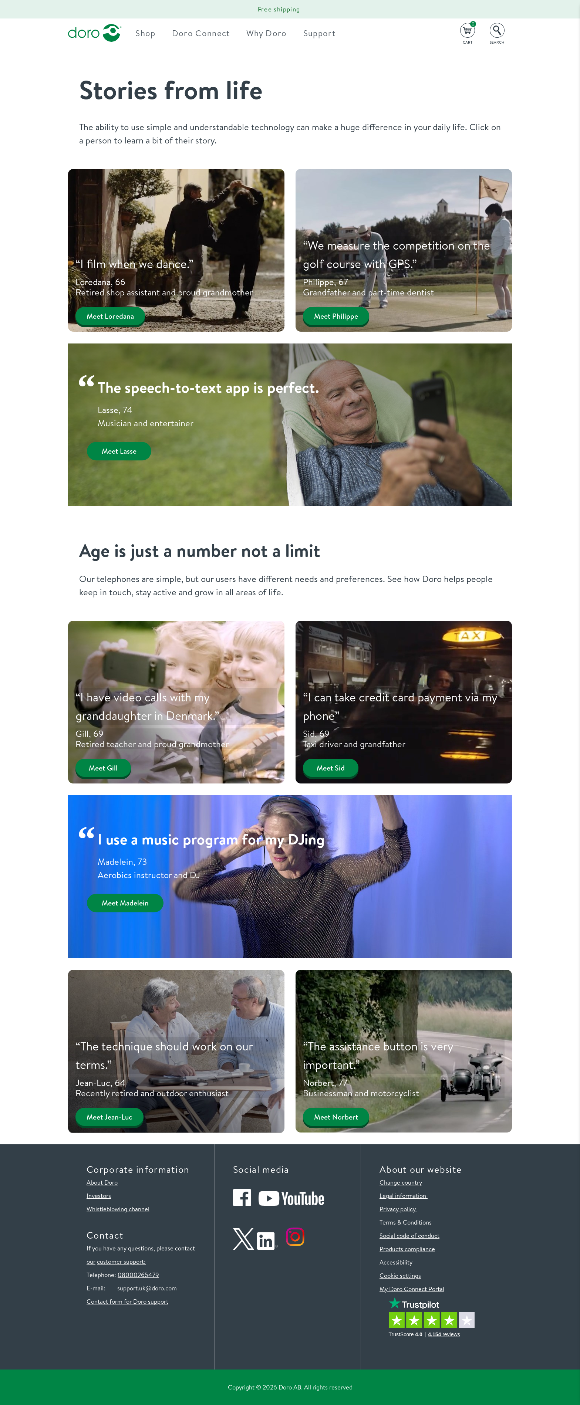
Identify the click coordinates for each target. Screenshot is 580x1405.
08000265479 (138, 1274)
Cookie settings (400, 1275)
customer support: (121, 1261)
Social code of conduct (409, 1235)
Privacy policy (398, 1209)
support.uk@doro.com (147, 1288)
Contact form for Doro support (127, 1301)
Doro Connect (207, 33)
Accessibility (396, 1262)
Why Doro (273, 33)
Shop (152, 33)
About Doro (102, 1182)
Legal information (404, 1195)
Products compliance (407, 1249)
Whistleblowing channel (118, 1209)
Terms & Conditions (406, 1222)
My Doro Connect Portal (412, 1288)
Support (326, 33)
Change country (401, 1182)
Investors (99, 1195)
